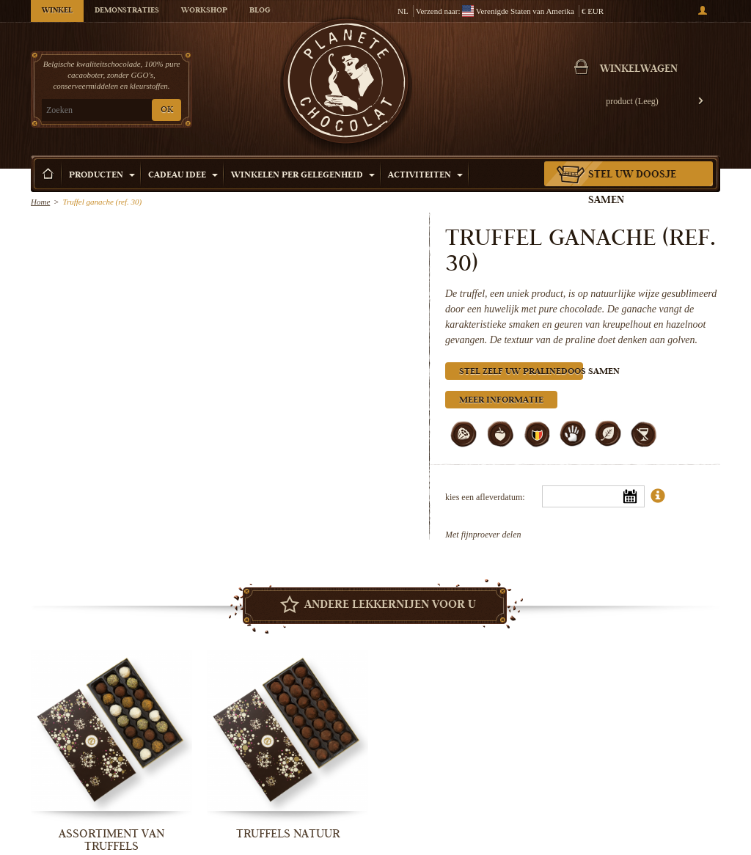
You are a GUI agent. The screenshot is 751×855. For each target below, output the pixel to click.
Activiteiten (425, 175)
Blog (259, 11)
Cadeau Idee (183, 175)
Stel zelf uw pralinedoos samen (521, 372)
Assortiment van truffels (111, 840)
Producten (102, 175)
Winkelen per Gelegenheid (303, 175)
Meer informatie (501, 400)
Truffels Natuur (288, 834)
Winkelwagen (639, 69)
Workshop (204, 11)
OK (167, 110)
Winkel (57, 11)
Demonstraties (127, 11)
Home (40, 201)
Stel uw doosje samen (632, 188)
